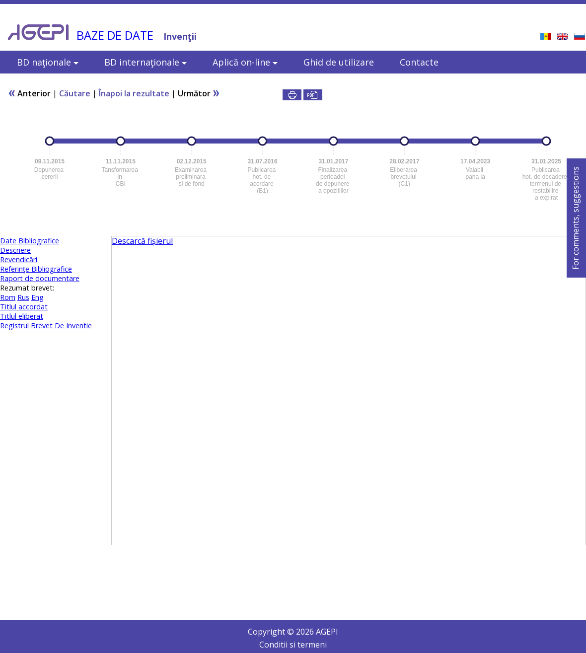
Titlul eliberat (21, 316)
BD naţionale (47, 62)
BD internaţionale (145, 62)
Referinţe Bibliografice (36, 269)
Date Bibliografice (29, 240)
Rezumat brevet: (27, 287)
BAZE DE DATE (114, 35)
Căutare (74, 93)
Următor (199, 93)
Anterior (29, 93)
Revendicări (18, 259)
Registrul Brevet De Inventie (46, 325)
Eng (37, 297)
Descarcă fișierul (142, 240)
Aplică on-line (245, 62)
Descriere (15, 250)
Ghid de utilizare (338, 62)
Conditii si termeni (293, 644)
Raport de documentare (39, 278)
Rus (23, 297)
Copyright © (272, 631)
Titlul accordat (24, 306)
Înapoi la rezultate (134, 93)
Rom (7, 297)
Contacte (419, 62)
